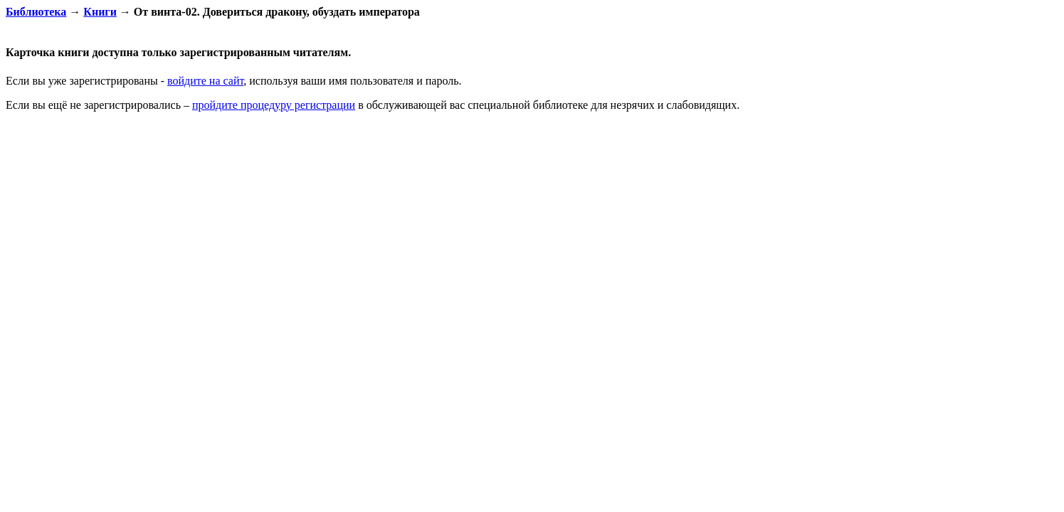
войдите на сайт (205, 81)
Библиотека (36, 12)
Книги (100, 12)
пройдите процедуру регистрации (273, 105)
